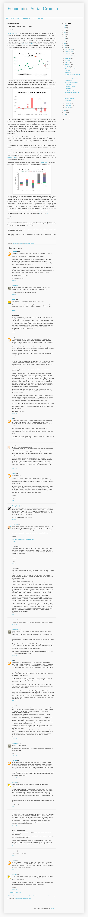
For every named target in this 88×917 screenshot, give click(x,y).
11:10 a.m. (14, 738)
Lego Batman (68, 84)
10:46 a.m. (14, 655)
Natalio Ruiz (15, 524)
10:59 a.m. (14, 701)
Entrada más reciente (13, 896)
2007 (65, 112)
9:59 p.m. (14, 332)
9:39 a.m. (14, 563)
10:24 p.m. (14, 825)
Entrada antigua (52, 896)
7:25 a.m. (14, 869)
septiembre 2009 (69, 56)
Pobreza (32, 243)
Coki (13, 445)
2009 (65, 47)
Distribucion (15, 243)
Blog (34, 18)
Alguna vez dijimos (12, 33)
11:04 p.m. (14, 501)
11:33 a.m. (14, 755)
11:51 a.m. (14, 777)
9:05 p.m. (14, 294)
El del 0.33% (15, 285)
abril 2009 (67, 67)
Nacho (13, 860)
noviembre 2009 (69, 51)
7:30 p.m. (14, 855)
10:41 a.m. (14, 624)
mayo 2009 (68, 64)
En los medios (15, 18)
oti (12, 337)
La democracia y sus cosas (71, 78)
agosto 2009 (68, 58)
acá (40, 213)
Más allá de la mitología (70, 90)
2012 (65, 41)
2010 (65, 45)
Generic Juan (27, 243)
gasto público (43, 162)
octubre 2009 (68, 53)
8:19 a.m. (14, 519)
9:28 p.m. (14, 310)
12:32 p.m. (14, 807)
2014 (65, 36)
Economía (21, 243)
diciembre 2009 (69, 49)
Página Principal (33, 896)
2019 (65, 27)
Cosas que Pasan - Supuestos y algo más (23, 539)
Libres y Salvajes (16, 506)
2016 (65, 32)
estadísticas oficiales (27, 43)
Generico (14, 782)
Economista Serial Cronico (32, 8)
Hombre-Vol (67, 72)
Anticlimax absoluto (69, 98)
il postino (14, 251)
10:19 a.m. (14, 615)
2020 (65, 25)
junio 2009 (67, 62)
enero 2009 (68, 107)
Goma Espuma (68, 80)
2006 (65, 114)
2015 (65, 34)
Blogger (52, 908)
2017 (65, 30)
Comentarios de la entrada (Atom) (23, 898)
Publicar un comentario (15, 892)
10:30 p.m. (14, 413)
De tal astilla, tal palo (70, 96)
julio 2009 (67, 60)
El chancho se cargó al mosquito (70, 69)
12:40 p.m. (14, 846)
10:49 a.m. (14, 889)
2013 (65, 38)
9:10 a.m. (14, 541)
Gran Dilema (68, 100)
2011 (65, 43)
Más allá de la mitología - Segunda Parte (71, 87)
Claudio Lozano (11, 157)
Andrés (14, 473)
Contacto (40, 18)
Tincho (13, 299)
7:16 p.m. (14, 280)
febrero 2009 (68, 105)
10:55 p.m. (14, 468)
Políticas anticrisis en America (72, 82)
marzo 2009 (68, 103)
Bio (7, 18)
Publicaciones (26, 18)
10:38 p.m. (14, 440)
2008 (65, 110)
